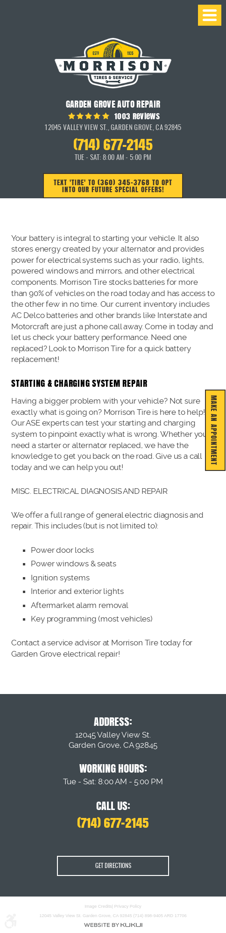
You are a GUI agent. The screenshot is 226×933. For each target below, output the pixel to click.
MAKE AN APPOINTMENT (214, 430)
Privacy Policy (127, 906)
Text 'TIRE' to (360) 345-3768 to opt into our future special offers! (113, 186)
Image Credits (98, 906)
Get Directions (113, 866)
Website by (113, 924)
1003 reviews (136, 116)
